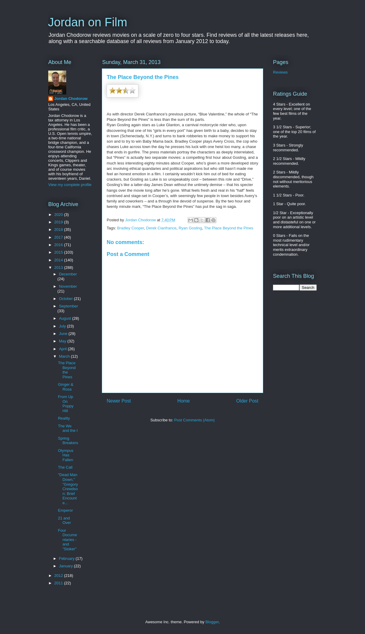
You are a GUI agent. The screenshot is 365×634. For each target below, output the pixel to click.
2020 (59, 214)
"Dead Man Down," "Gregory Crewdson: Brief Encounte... (68, 489)
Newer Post (119, 400)
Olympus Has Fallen (65, 455)
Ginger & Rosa (65, 386)
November (68, 286)
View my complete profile (69, 184)
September (68, 306)
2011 (59, 583)
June (64, 333)
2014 (59, 260)
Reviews (280, 72)
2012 (59, 575)
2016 (59, 245)
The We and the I (68, 428)
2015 (59, 252)
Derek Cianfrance (161, 228)
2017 (59, 237)
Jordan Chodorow (71, 98)
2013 (59, 267)
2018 (59, 229)
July (63, 326)
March (65, 356)
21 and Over (64, 520)
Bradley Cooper (130, 228)
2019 (59, 222)
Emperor (65, 510)
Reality (64, 418)
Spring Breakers (68, 440)
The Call (65, 467)
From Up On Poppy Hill (65, 403)
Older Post (247, 400)
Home (183, 400)
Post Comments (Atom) (194, 420)
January (66, 566)
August (65, 318)
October (66, 298)
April (63, 349)
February (67, 558)
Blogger (211, 622)
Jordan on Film (87, 22)
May (63, 341)
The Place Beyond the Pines (228, 228)
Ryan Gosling (190, 228)
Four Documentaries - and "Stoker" (67, 539)
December (68, 274)
